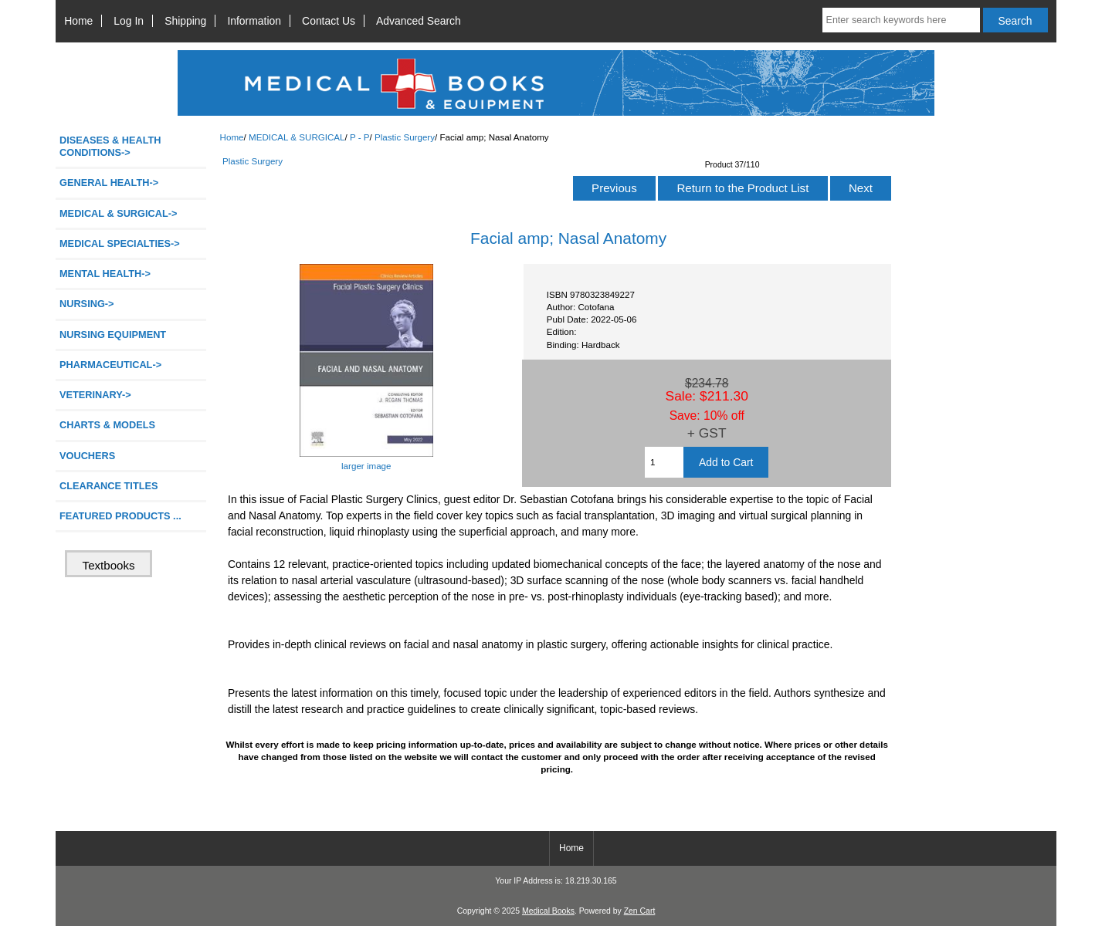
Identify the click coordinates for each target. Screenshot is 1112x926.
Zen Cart (640, 911)
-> (118, 213)
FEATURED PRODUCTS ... (120, 516)
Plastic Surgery (405, 137)
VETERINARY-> (95, 394)
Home (78, 21)
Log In (129, 21)
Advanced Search (418, 21)
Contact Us (328, 21)
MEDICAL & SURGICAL (297, 137)
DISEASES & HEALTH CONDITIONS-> (110, 146)
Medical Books (548, 911)
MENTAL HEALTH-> (105, 273)
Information (254, 21)
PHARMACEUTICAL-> (110, 364)
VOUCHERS (87, 455)
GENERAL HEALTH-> (108, 182)
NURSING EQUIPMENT (112, 334)
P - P (360, 137)
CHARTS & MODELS (107, 425)
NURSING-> (86, 303)
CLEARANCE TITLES (108, 486)
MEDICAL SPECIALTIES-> (119, 243)
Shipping (185, 21)
